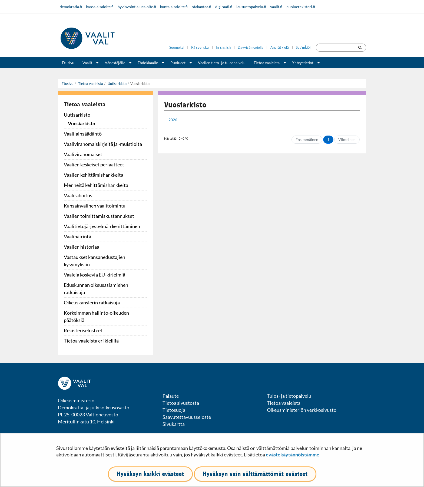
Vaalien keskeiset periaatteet (94, 164)
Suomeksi (176, 47)
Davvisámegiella (250, 47)
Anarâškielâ (279, 47)
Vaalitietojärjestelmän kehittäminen (102, 226)
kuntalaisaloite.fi (174, 6)
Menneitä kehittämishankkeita (96, 185)
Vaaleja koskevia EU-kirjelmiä (94, 275)
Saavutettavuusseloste (187, 417)
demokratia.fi (71, 6)
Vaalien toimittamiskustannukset (99, 216)
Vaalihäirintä (77, 236)
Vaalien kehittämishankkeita (93, 175)
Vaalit (87, 62)
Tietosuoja (174, 410)
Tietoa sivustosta (181, 403)
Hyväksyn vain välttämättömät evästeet (255, 474)
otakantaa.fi (201, 6)
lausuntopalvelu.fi (251, 6)
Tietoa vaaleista (267, 62)
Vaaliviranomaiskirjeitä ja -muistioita (103, 144)
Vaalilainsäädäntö (83, 134)
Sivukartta (174, 424)
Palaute (171, 396)
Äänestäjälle (115, 62)
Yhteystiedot (302, 62)
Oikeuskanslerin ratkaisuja (92, 302)
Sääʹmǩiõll (303, 47)
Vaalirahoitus (78, 195)
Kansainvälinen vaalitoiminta (94, 206)
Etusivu (68, 62)
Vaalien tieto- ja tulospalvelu (222, 62)
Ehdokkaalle (148, 62)
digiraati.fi (223, 6)
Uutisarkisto (117, 83)
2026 (172, 119)
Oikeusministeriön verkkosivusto (301, 410)
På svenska (200, 47)
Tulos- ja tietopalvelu (289, 396)
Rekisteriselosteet (83, 330)
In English (223, 47)
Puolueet (178, 62)
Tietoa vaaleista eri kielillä (91, 341)
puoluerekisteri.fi (300, 6)
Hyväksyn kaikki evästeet (150, 474)
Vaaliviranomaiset (83, 154)
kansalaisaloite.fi (100, 6)
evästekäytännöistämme (292, 455)
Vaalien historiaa (81, 247)
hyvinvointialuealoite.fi (137, 6)
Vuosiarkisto (81, 123)
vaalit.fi (276, 6)
